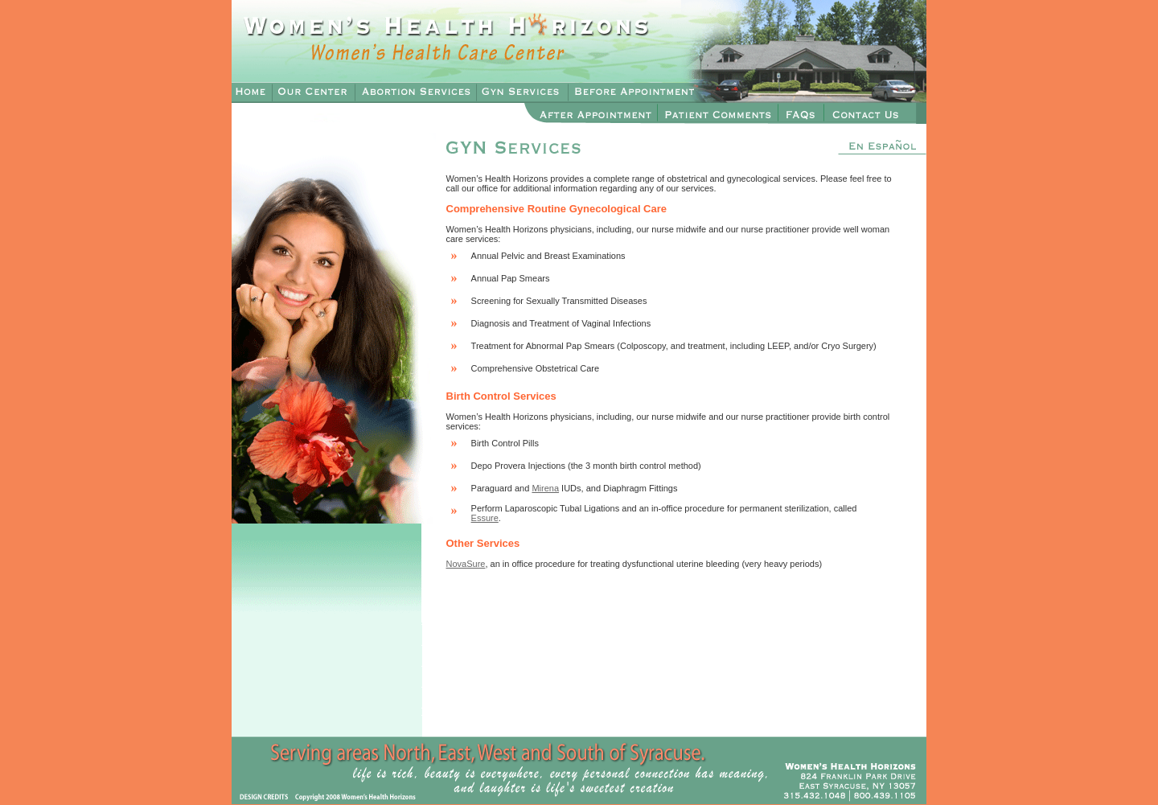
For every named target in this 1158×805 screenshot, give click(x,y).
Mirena (545, 488)
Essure (485, 518)
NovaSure (466, 564)
